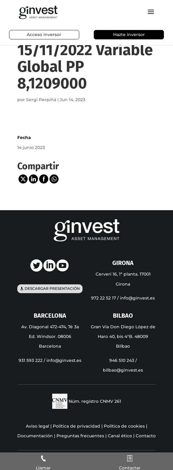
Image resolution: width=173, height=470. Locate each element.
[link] (38, 12)
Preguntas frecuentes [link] (80, 436)
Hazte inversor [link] (129, 34)
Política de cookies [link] (124, 426)
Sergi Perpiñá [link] (41, 99)
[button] (151, 15)
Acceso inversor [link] (44, 34)
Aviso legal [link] (37, 426)
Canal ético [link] (120, 436)
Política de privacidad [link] (76, 426)
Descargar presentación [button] (52, 288)
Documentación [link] (35, 436)
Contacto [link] (146, 436)
